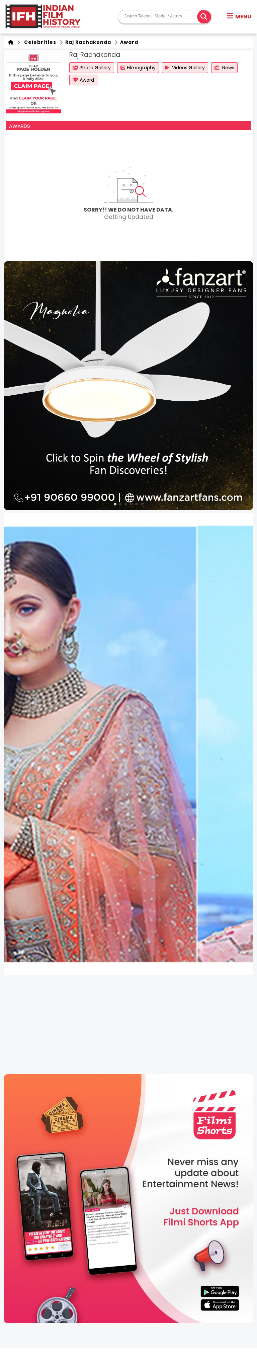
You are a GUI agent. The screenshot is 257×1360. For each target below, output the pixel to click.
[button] (239, 16)
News (224, 67)
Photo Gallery (92, 67)
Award (128, 42)
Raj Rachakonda (87, 42)
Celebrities (38, 42)
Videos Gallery (185, 67)
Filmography (138, 67)
